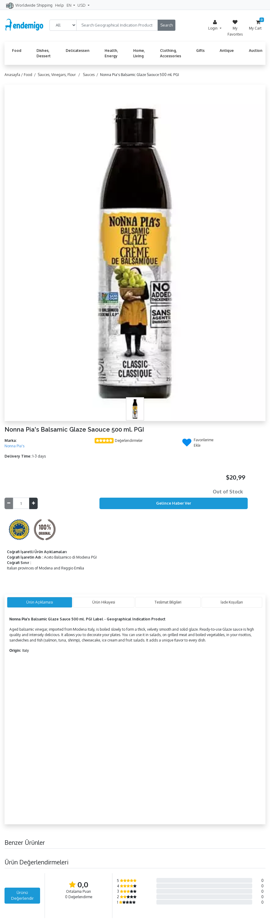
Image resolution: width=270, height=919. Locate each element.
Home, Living (139, 53)
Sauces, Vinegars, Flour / (60, 74)
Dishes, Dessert (43, 53)
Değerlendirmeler (129, 440)
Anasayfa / (14, 74)
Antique (227, 50)
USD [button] (81, 5)
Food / (31, 74)
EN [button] (69, 5)
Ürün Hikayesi (103, 602)
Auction (255, 50)
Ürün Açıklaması (39, 602)
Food (16, 50)
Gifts (200, 50)
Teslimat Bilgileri (168, 602)
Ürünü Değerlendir (22, 895)
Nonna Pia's (14, 446)
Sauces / (91, 74)
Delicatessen (77, 50)
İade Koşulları (232, 602)
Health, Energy (111, 53)
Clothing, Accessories (170, 53)
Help (59, 5)
